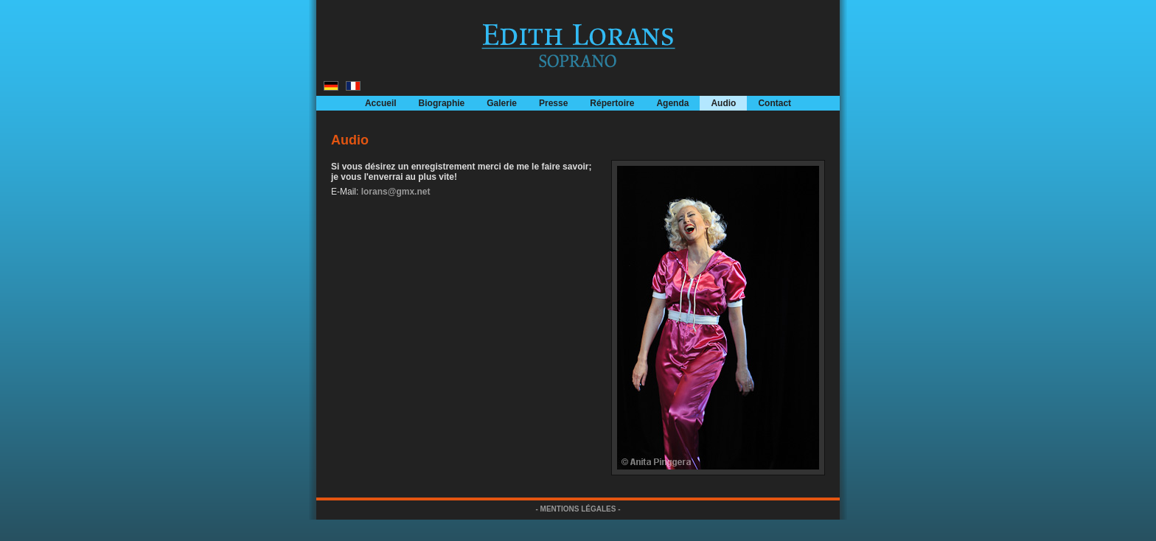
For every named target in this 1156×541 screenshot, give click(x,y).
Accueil (381, 103)
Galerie (502, 103)
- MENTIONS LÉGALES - (578, 509)
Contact (774, 103)
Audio (723, 103)
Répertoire (612, 103)
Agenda (672, 103)
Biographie (442, 103)
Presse (553, 103)
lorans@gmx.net (396, 191)
